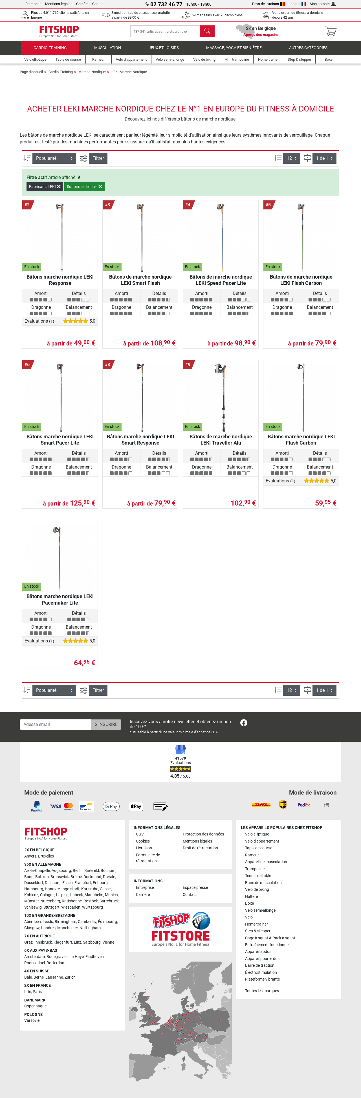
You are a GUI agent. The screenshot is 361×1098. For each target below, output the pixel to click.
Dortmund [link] (92, 876)
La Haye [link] (76, 956)
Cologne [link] (47, 895)
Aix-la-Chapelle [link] (37, 870)
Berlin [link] (78, 870)
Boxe (249, 903)
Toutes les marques (262, 990)
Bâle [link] (28, 977)
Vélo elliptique (257, 834)
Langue (297, 4)
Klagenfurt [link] (63, 942)
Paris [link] (37, 991)
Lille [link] (27, 991)
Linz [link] (77, 942)
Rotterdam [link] (56, 963)
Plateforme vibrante (262, 979)
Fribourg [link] (100, 882)
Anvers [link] (30, 856)
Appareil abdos (258, 952)
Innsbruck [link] (43, 942)
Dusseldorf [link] (33, 882)
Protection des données (203, 834)
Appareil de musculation (266, 861)
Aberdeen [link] (32, 921)
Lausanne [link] (54, 977)
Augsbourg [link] (61, 870)
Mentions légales (58, 4)
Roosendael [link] (34, 963)
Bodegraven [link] (57, 956)
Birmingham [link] (65, 921)
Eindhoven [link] (94, 956)
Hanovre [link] (52, 889)
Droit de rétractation (200, 848)
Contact (98, 4)
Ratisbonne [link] (72, 901)
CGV (140, 834)
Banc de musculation (263, 882)
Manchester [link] (67, 928)
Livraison (144, 848)
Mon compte (323, 4)
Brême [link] (76, 876)
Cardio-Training (50, 52)
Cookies (143, 841)
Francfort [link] (82, 882)
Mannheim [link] (94, 895)
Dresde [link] (109, 876)
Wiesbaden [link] (70, 907)
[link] (243, 724)
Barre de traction (259, 965)
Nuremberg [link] (50, 901)
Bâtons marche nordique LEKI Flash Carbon (301, 444)
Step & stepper (257, 931)
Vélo (249, 917)
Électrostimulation (261, 972)
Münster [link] (31, 901)
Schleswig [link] (33, 907)
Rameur (252, 855)
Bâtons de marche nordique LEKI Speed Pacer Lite (221, 284)
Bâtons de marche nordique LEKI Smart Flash (140, 284)
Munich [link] (111, 895)
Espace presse (195, 887)
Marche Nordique (92, 76)
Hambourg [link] (33, 889)
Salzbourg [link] (92, 942)
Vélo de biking (257, 889)
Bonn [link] (29, 876)
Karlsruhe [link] (89, 889)
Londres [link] (48, 928)
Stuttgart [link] (51, 907)
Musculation (107, 52)
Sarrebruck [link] (109, 901)
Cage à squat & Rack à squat (270, 938)
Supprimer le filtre (84, 191)
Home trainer (256, 924)
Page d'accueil (31, 76)
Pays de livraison (268, 4)
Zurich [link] (70, 977)
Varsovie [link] (31, 1020)
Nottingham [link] (90, 928)
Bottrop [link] (42, 876)
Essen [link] (67, 882)
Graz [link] (28, 942)
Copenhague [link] (35, 1006)
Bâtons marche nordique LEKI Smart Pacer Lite (60, 444)
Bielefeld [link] (91, 870)
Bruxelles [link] (46, 856)
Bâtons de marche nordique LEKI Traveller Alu (221, 444)
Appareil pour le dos (262, 958)
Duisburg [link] (53, 882)
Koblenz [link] (31, 895)
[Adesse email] (55, 724)
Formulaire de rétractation (148, 858)
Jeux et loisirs (164, 52)
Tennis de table (258, 875)
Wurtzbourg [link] (92, 907)
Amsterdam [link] (34, 956)
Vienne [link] (108, 942)
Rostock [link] (90, 901)
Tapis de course (258, 848)
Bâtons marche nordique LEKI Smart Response (140, 444)
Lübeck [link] (76, 895)
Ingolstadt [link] (70, 889)
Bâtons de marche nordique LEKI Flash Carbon (301, 284)
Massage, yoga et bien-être (234, 52)
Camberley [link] (87, 921)
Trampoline (255, 869)
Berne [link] (39, 977)
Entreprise (33, 4)
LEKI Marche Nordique (129, 76)
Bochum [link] (108, 870)
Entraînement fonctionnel (267, 944)
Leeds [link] (48, 921)
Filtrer (98, 162)
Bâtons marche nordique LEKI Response (60, 284)
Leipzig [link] (62, 895)
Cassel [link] (105, 889)
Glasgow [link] (31, 928)
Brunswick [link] (59, 876)
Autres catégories (308, 52)
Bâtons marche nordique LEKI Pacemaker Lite (60, 604)
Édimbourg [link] (107, 921)
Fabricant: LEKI (45, 191)
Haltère (251, 896)
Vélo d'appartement (262, 841)
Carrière (82, 4)
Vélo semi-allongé (260, 910)
